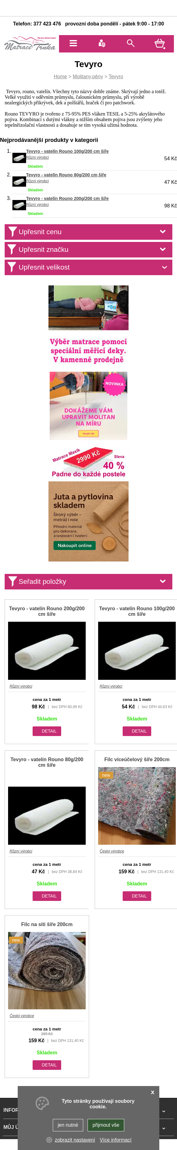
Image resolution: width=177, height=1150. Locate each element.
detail (49, 731)
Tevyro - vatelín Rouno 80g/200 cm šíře (66, 174)
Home (60, 76)
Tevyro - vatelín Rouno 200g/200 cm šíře (67, 198)
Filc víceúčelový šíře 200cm (137, 759)
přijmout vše (106, 1125)
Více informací (115, 1140)
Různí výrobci (37, 157)
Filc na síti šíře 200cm (46, 924)
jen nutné (68, 1125)
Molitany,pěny (88, 76)
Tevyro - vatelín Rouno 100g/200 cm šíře (67, 151)
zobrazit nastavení (75, 1140)
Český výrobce (112, 851)
